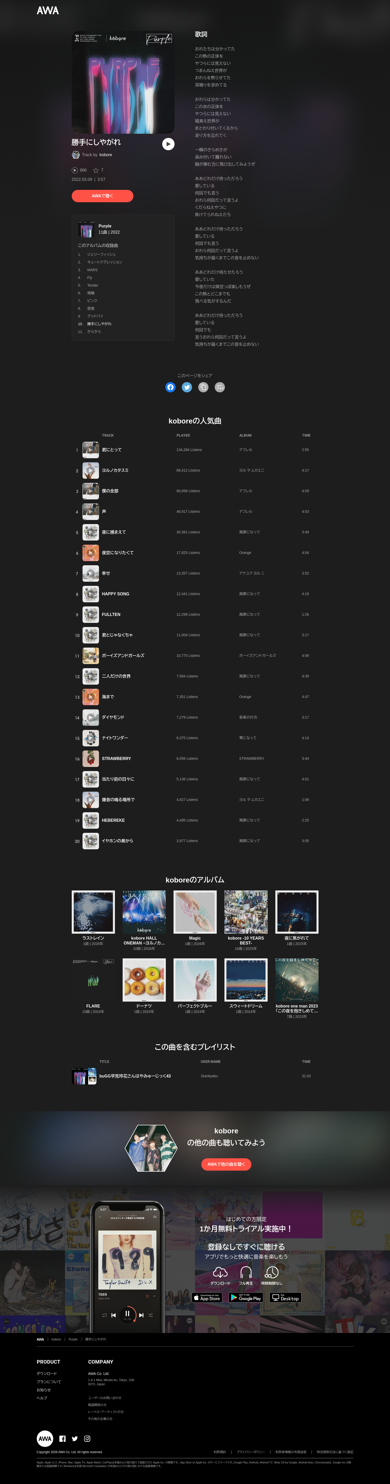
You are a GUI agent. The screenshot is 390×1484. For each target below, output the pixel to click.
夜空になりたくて (118, 553)
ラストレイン (93, 938)
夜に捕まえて (114, 532)
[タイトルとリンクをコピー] (203, 387)
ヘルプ (42, 1398)
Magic (195, 938)
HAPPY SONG (115, 594)
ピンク (92, 301)
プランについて (49, 1382)
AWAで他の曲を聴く (226, 1164)
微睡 (91, 293)
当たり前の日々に (118, 779)
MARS (92, 270)
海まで (108, 697)
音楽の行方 (248, 717)
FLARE (93, 1006)
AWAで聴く (102, 196)
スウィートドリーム (245, 1006)
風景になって (249, 532)
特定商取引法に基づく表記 (335, 1452)
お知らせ (44, 1390)
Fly (89, 278)
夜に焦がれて (297, 938)
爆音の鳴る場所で (118, 800)
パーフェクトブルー (195, 1006)
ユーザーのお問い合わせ (105, 1398)
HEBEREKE (113, 820)
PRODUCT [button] (48, 1362)
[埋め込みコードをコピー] (220, 387)
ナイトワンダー (115, 738)
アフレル (245, 450)
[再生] (168, 144)
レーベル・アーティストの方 (106, 1412)
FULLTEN (111, 614)
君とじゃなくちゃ (117, 635)
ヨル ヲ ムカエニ (252, 470)
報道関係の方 (97, 1405)
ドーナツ (144, 1006)
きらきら (94, 332)
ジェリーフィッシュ (101, 254)
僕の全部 (110, 491)
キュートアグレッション (104, 262)
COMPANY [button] (100, 1362)
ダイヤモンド (113, 717)
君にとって (112, 450)
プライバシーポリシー (251, 1452)
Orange (245, 553)
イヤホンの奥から (117, 841)
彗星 (91, 308)
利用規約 (220, 1452)
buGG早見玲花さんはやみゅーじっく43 (135, 1076)
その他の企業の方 (100, 1419)
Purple (105, 226)
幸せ (106, 573)
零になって (248, 738)
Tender (92, 285)
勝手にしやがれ (95, 1339)
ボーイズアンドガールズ (123, 655)
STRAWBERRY (116, 758)
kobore (105, 155)
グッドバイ (95, 316)
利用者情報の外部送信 (291, 1452)
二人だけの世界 (116, 676)
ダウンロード (47, 1374)
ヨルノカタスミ (115, 470)
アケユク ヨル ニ (252, 573)
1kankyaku (209, 1076)
